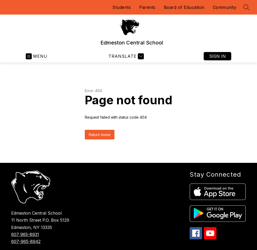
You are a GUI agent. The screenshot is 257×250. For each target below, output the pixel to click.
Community (224, 7)
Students (121, 7)
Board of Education (184, 7)
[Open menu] (36, 56)
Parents (147, 7)
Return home (100, 134)
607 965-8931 (25, 234)
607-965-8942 (26, 241)
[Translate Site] (125, 56)
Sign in (217, 56)
